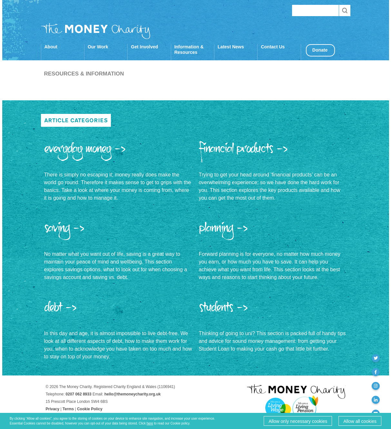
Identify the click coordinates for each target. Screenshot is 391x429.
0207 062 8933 (79, 394)
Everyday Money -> (85, 151)
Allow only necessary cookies (298, 421)
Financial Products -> (243, 151)
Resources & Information (84, 74)
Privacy (53, 409)
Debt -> (60, 310)
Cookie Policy (90, 409)
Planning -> (223, 231)
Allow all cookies (359, 421)
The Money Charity (96, 31)
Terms (68, 409)
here (150, 423)
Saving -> (64, 231)
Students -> (223, 310)
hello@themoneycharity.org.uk (132, 394)
